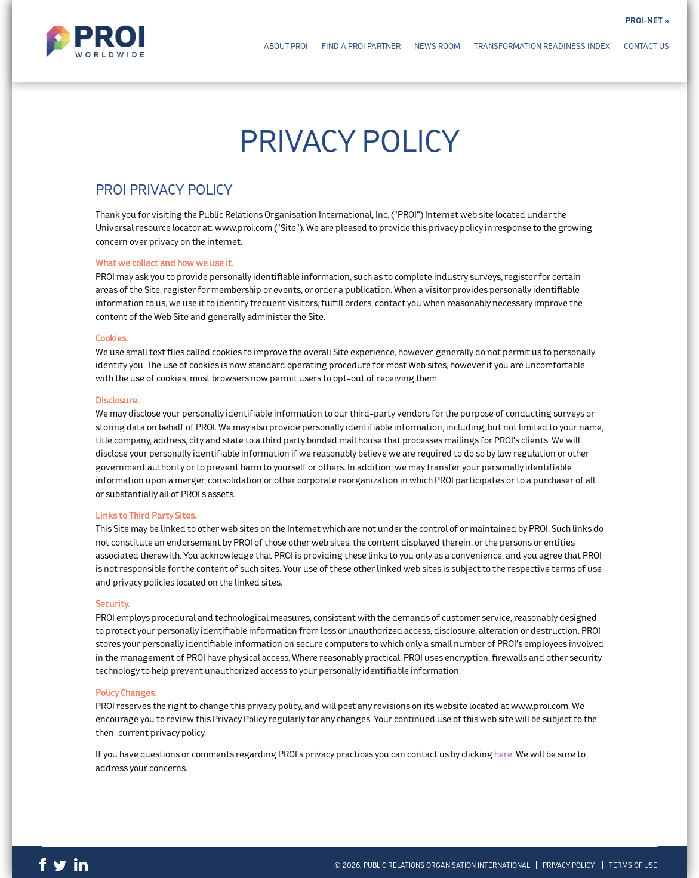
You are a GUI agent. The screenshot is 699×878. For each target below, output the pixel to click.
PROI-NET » (647, 20)
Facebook (42, 864)
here (503, 754)
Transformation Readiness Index (542, 46)
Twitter (60, 866)
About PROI (286, 46)
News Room (437, 46)
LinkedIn (81, 864)
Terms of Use (633, 865)
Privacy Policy (569, 865)
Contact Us (646, 46)
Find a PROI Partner (361, 46)
